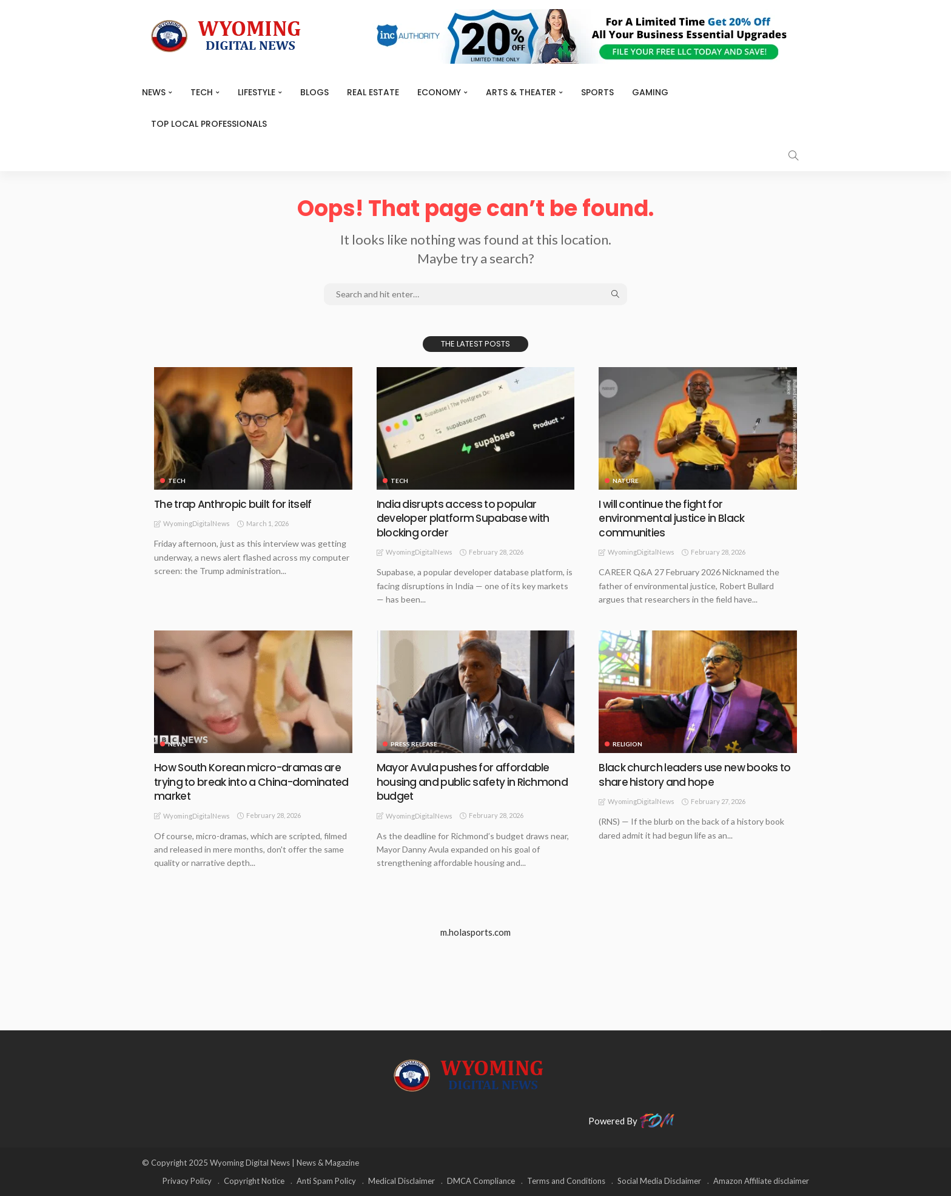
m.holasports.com (475, 932)
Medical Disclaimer (401, 1181)
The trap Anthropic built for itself (235, 504)
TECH (201, 92)
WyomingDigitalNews (196, 523)
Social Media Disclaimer (659, 1181)
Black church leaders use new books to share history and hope (696, 774)
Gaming (650, 92)
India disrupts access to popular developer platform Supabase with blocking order (464, 518)
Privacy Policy (187, 1181)
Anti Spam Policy (326, 1181)
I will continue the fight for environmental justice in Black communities (672, 518)
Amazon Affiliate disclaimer (761, 1181)
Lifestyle (256, 92)
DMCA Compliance (481, 1181)
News (154, 92)
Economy (439, 92)
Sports (597, 92)
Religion (627, 744)
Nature (626, 481)
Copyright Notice (254, 1181)
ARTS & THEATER (521, 92)
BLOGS (314, 92)
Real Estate (373, 92)
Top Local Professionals (209, 124)
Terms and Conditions (566, 1181)
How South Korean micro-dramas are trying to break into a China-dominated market (249, 781)
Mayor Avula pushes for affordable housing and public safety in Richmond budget (473, 781)
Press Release (414, 744)
